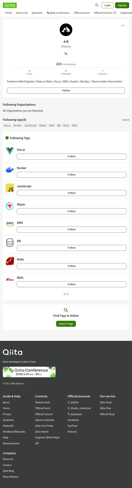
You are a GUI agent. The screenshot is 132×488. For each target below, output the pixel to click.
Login (107, 5)
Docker (17, 125)
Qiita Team (106, 402)
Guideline (8, 420)
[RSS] (66, 53)
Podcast (72, 431)
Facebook (73, 420)
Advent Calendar (44, 420)
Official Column (105, 13)
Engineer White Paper (47, 437)
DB (59, 125)
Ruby (66, 125)
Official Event (82, 12)
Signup (122, 5)
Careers (7, 465)
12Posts (29, 72)
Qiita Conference (58, 12)
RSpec (42, 125)
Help (5, 437)
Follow (66, 90)
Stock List (21, 12)
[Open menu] (122, 25)
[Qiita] (10, 5)
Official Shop (107, 414)
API (37, 443)
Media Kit (8, 425)
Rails (74, 125)
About (6, 402)
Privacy (7, 414)
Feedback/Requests (14, 431)
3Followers (102, 72)
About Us (8, 459)
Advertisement (11, 443)
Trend (8, 12)
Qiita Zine (105, 408)
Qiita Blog (8, 471)
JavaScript (30, 125)
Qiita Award (41, 431)
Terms (6, 408)
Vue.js (7, 125)
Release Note (42, 402)
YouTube (72, 425)
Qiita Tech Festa (44, 425)
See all (125, 119)
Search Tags (66, 323)
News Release (10, 476)
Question (37, 12)
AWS (51, 125)
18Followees (66, 72)
